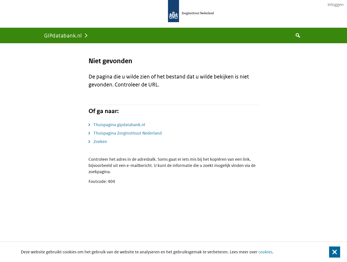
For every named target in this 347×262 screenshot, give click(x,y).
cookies (265, 251)
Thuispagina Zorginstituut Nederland (127, 133)
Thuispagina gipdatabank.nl (119, 124)
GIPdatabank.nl (63, 35)
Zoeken (100, 141)
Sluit (331, 252)
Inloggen (336, 4)
